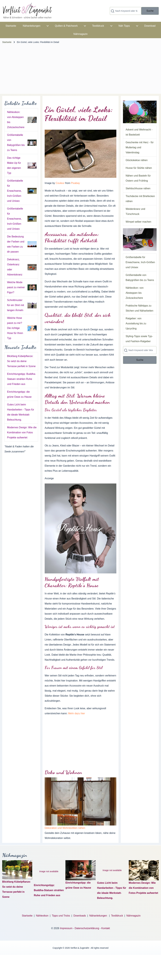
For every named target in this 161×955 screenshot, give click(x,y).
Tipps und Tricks (61, 915)
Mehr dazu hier (76, 713)
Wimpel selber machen (138, 221)
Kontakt (105, 928)
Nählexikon (42, 915)
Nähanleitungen (98, 915)
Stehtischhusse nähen (138, 188)
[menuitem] (10, 26)
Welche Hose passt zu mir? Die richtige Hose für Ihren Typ (15, 328)
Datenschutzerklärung (87, 928)
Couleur (60, 183)
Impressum (66, 928)
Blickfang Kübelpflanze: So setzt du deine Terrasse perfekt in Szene (21, 361)
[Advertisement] (80, 70)
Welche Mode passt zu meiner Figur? (16, 287)
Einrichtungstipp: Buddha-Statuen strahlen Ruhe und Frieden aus (21, 379)
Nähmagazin (133, 915)
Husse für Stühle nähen (139, 168)
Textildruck (117, 915)
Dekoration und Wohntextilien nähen (65, 828)
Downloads (80, 915)
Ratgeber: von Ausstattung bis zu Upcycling (136, 323)
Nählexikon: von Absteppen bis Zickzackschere (135, 292)
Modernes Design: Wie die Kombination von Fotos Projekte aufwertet (22, 432)
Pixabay (75, 183)
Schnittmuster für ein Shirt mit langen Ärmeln (15, 305)
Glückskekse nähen (137, 160)
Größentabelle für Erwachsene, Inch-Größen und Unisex (15, 190)
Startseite (6, 42)
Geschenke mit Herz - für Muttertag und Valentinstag (140, 147)
